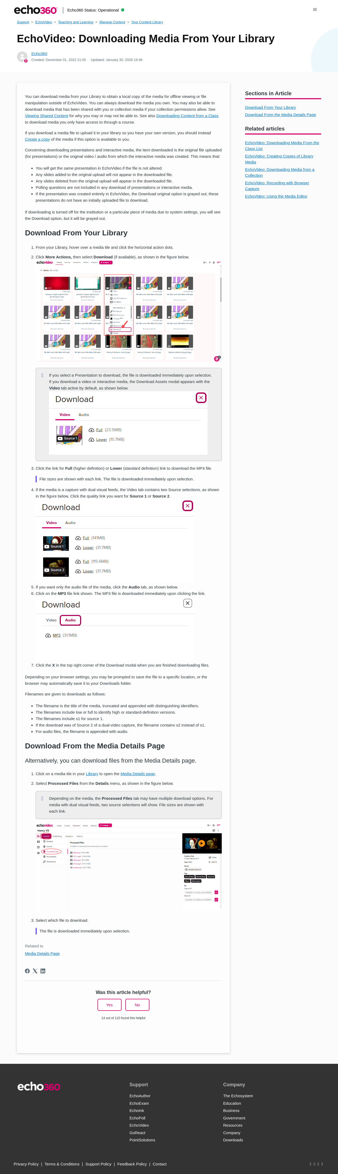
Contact (160, 1164)
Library (92, 773)
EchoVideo (43, 22)
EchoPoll (137, 1118)
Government (234, 1118)
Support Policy (98, 1164)
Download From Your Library (270, 107)
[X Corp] (35, 971)
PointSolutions (142, 1140)
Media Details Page (42, 953)
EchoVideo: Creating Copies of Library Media (279, 159)
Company (231, 1132)
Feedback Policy (132, 1164)
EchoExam (139, 1103)
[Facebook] (27, 971)
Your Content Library (147, 22)
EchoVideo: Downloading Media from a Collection (279, 172)
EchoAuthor (139, 1095)
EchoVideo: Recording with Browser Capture (277, 186)
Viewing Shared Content (46, 115)
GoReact (137, 1132)
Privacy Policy (26, 1164)
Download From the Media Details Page (280, 114)
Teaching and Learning (75, 22)
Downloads (233, 1140)
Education (232, 1103)
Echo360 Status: (95, 10)
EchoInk (136, 1110)
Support (23, 22)
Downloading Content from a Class (187, 115)
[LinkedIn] (42, 971)
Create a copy (37, 139)
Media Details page (138, 773)
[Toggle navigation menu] (315, 9)
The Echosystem (238, 1095)
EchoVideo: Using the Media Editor (276, 196)
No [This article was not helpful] (137, 1005)
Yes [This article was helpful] (109, 1005)
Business (231, 1110)
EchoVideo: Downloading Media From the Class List (282, 145)
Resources (232, 1125)
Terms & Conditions (62, 1164)
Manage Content (112, 22)
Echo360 (39, 53)
